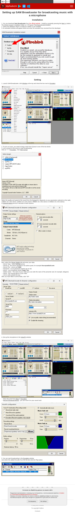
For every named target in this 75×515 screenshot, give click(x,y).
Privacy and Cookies (37, 505)
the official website (34, 23)
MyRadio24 (11, 6)
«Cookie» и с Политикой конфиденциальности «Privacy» (37, 493)
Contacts (37, 511)
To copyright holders (37, 508)
